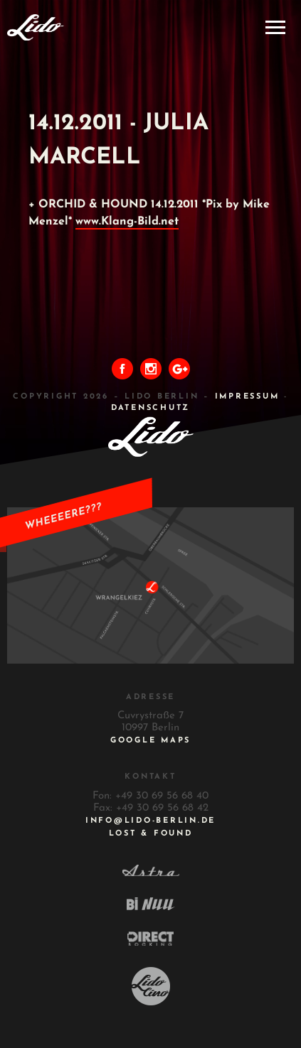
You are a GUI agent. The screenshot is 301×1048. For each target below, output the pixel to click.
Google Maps (150, 741)
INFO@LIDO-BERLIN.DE (150, 821)
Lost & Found (151, 834)
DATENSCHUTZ (150, 408)
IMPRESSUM (247, 397)
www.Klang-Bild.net (127, 221)
